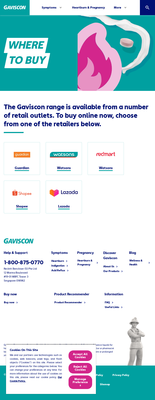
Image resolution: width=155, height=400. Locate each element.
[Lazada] (64, 197)
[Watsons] (64, 158)
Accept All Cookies (80, 356)
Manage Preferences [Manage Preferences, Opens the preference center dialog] (80, 382)
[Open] (147, 7)
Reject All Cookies (80, 368)
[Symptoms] (52, 7)
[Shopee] (22, 197)
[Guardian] (22, 158)
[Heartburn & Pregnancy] (88, 7)
